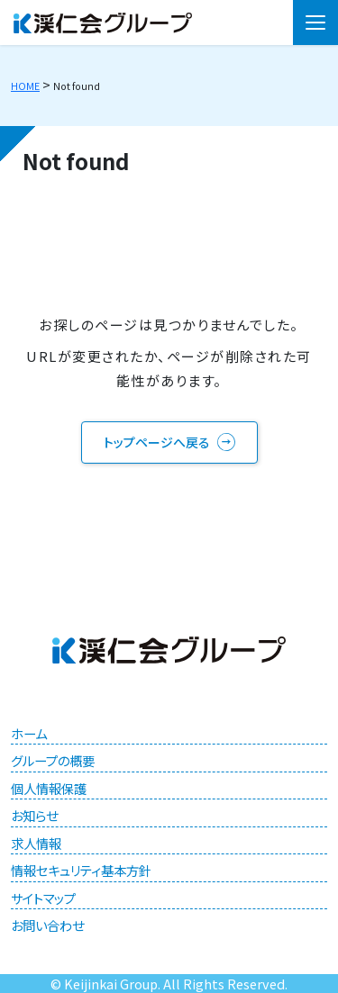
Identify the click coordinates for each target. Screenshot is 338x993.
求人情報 (36, 843)
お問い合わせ (47, 925)
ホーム (29, 733)
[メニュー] (315, 22)
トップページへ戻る (157, 442)
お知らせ (34, 815)
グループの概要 (53, 760)
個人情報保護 (49, 788)
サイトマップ (43, 898)
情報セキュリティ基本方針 (81, 870)
